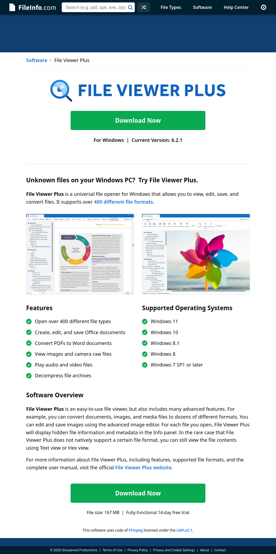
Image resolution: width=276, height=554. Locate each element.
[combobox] (98, 7)
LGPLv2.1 (184, 530)
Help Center (236, 7)
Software (202, 7)
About (204, 550)
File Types (171, 7)
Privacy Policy (137, 550)
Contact (220, 550)
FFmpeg (136, 530)
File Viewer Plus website (143, 467)
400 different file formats (123, 202)
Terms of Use (112, 550)
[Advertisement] (138, 33)
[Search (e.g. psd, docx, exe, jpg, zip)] (98, 7)
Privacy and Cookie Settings (174, 550)
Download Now (138, 120)
